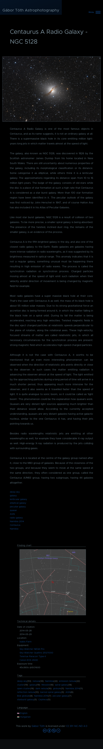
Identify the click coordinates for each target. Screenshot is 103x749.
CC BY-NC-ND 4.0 (76, 726)
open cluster (23, 688)
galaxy (13, 496)
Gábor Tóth (38, 726)
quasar (13, 510)
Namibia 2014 (17, 521)
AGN (12, 514)
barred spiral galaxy (50, 692)
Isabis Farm (26, 642)
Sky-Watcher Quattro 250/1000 (36, 653)
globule (57, 688)
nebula (36, 681)
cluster (20, 685)
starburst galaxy (25, 699)
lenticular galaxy (18, 499)
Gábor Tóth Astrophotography (30, 10)
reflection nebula (26, 692)
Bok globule (23, 696)
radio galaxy (16, 518)
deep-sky (15, 492)
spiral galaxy (61, 685)
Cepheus (43, 699)
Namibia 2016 (41, 696)
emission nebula (67, 681)
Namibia (14, 529)
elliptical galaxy (18, 503)
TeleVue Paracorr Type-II (33, 656)
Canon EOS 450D (29, 660)
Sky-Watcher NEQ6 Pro (32, 649)
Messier (46, 685)
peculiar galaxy (18, 507)
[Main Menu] (93, 12)
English (22, 713)
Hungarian (24, 717)
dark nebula (41, 688)
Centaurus (15, 525)
